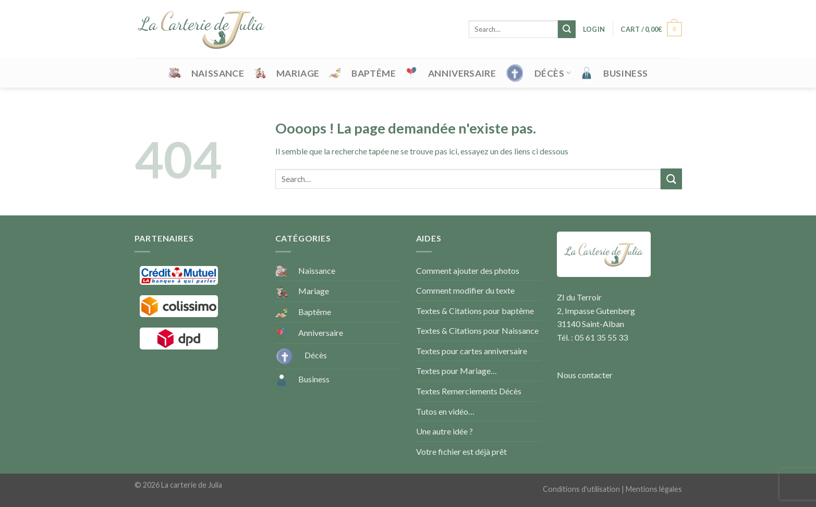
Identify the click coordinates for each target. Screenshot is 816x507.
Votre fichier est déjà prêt (461, 451)
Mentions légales (654, 489)
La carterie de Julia (191, 484)
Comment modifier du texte (465, 290)
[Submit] (567, 29)
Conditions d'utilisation (581, 489)
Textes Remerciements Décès (468, 391)
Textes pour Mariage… (456, 371)
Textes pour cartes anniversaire (471, 351)
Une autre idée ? (444, 431)
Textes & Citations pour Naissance (477, 330)
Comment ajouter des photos (467, 270)
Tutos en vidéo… (445, 411)
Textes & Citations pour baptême (475, 311)
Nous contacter (585, 375)
